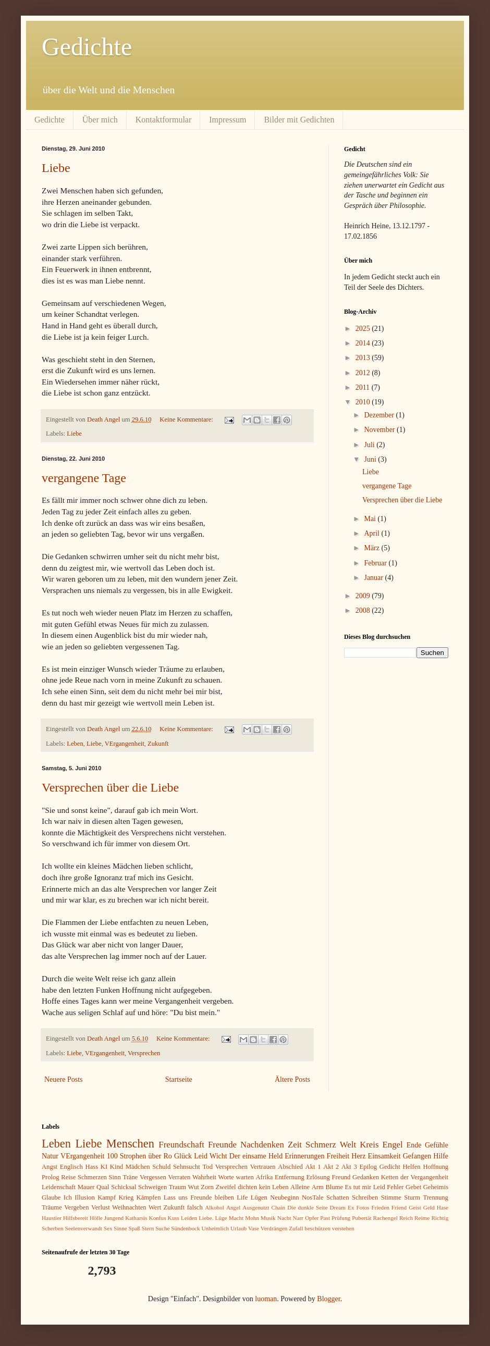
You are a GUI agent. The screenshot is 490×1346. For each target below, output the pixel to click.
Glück (183, 1156)
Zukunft (158, 743)
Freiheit (338, 1156)
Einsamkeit (384, 1156)
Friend (399, 1207)
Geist (415, 1207)
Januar (374, 578)
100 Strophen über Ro (139, 1156)
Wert (155, 1207)
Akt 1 (313, 1166)
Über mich (100, 119)
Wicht (218, 1156)
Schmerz (320, 1145)
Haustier (52, 1218)
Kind (116, 1166)
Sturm (412, 1197)
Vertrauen (263, 1166)
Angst (49, 1166)
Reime (422, 1218)
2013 (364, 358)
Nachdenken (262, 1145)
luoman (266, 1299)
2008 (364, 610)
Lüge (221, 1218)
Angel (233, 1207)
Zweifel (225, 1187)
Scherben (53, 1228)
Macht (236, 1218)
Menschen (130, 1143)
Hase (442, 1207)
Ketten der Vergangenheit (414, 1177)
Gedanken (365, 1177)
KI (104, 1166)
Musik (268, 1218)
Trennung (435, 1197)
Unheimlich (215, 1228)
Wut (193, 1187)
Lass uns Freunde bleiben (199, 1197)
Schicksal (123, 1187)
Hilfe (440, 1156)
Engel (393, 1145)
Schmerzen (92, 1177)
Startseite (178, 1079)
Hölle (96, 1218)
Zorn (207, 1187)
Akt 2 (331, 1166)
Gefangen (417, 1156)
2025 (364, 328)
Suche (162, 1228)
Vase (253, 1228)
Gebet (413, 1187)
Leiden (189, 1218)
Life (242, 1197)
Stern (148, 1228)
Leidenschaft (59, 1187)
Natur (50, 1156)
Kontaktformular (164, 119)
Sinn (115, 1177)
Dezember (380, 415)
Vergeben (76, 1207)
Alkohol (214, 1207)
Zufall (296, 1228)
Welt (348, 1145)
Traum (177, 1187)
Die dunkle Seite (307, 1207)
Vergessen (153, 1177)
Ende (414, 1145)
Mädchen (138, 1166)
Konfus (157, 1218)
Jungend (114, 1218)
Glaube (51, 1197)
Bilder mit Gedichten (299, 119)
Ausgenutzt (255, 1207)
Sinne (120, 1228)
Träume (52, 1207)
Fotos (363, 1207)
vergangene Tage (84, 478)
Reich (406, 1218)
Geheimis (435, 1187)
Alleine (300, 1187)
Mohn (252, 1218)
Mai (370, 519)
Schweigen (152, 1187)
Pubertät (361, 1218)
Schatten (337, 1197)
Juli (370, 445)
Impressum (227, 119)
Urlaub (238, 1228)
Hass (92, 1166)
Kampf (106, 1197)
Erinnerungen (304, 1156)
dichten (247, 1187)
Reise (68, 1177)
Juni (371, 459)
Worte (226, 1177)
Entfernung (289, 1177)
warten (245, 1177)
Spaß (134, 1228)
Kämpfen (149, 1197)
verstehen (343, 1228)
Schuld (161, 1166)
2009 (364, 596)
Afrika (264, 1177)
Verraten (179, 1177)
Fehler (395, 1187)
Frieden (380, 1207)
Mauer (86, 1187)
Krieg (126, 1197)
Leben (75, 743)
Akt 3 (349, 1166)
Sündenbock (185, 1228)
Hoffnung (435, 1166)
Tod (208, 1166)
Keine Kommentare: (187, 419)
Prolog (50, 1177)
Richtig (439, 1218)
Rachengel (385, 1218)
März (372, 548)
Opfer (311, 1218)
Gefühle (436, 1145)
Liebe (56, 168)
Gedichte (87, 46)
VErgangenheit (124, 743)
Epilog (368, 1166)
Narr (298, 1218)
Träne (130, 1177)
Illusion (84, 1197)
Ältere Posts (292, 1079)
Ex (351, 1207)
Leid (200, 1156)
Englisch (71, 1166)
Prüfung (341, 1218)
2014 (364, 343)
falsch (195, 1207)
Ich (68, 1197)
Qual (102, 1187)
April (372, 533)
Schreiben (365, 1197)
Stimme (391, 1197)
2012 (364, 373)
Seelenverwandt (83, 1228)
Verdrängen (274, 1228)
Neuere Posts (63, 1079)
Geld (429, 1207)
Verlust (100, 1207)
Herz (358, 1156)
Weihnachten (129, 1207)
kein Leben (274, 1187)
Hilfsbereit (75, 1218)
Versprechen (144, 1053)
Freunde (222, 1145)
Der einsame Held (256, 1156)
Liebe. (206, 1218)
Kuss (173, 1218)
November (380, 430)
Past (325, 1218)
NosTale (313, 1197)
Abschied (290, 1166)
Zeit (295, 1145)
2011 (364, 387)
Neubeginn (284, 1197)
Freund (341, 1177)
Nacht (284, 1218)
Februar (376, 563)
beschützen (317, 1228)
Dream (338, 1207)
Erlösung (317, 1177)
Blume (334, 1187)
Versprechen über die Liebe (110, 787)
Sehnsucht (186, 1166)
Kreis (369, 1145)
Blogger (328, 1299)
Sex (108, 1228)
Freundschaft (181, 1145)
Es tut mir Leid (365, 1187)
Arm (318, 1187)
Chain (278, 1207)
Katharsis (136, 1218)
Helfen (411, 1166)
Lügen (259, 1197)
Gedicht (389, 1166)
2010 (364, 402)
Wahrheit (204, 1177)
